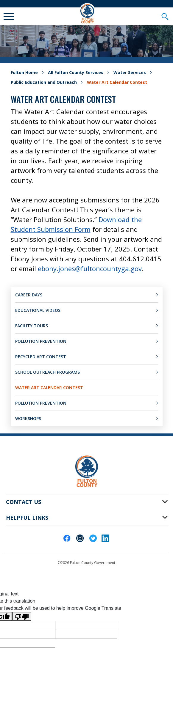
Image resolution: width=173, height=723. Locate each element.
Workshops (28, 418)
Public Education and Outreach (44, 82)
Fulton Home (24, 72)
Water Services (129, 72)
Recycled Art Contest (40, 356)
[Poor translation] (21, 616)
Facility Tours (31, 326)
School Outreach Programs (47, 372)
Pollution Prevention (40, 341)
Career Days (28, 295)
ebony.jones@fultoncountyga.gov (90, 268)
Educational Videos (37, 310)
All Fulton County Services (75, 72)
